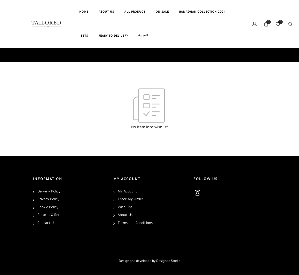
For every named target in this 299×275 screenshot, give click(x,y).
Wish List (125, 207)
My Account (127, 192)
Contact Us (46, 223)
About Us (125, 215)
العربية (143, 36)
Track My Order (130, 199)
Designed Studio (168, 261)
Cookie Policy (47, 207)
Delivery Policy (48, 192)
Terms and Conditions (135, 223)
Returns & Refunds (52, 215)
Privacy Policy (48, 199)
